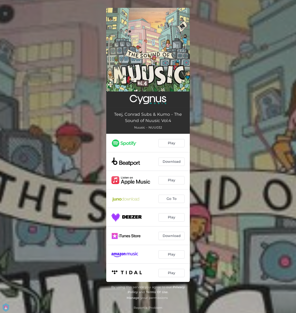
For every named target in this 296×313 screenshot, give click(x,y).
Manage (133, 298)
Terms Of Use (157, 292)
